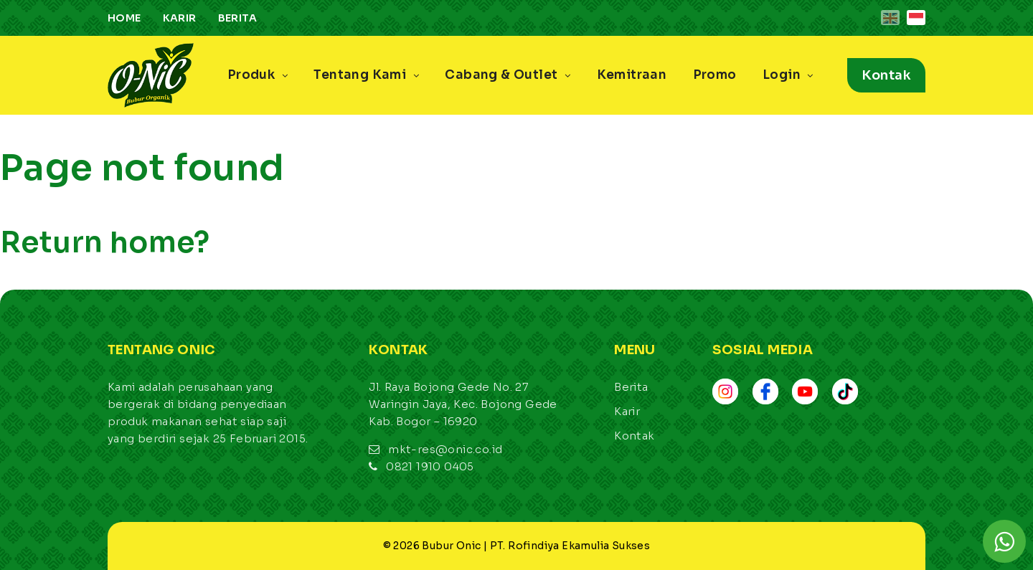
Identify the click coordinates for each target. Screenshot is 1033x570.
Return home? (105, 242)
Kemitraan (632, 74)
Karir (180, 17)
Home (124, 17)
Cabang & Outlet (507, 74)
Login (788, 74)
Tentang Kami (366, 74)
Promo (715, 74)
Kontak (886, 75)
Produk (257, 74)
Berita (237, 17)
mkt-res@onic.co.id (445, 449)
